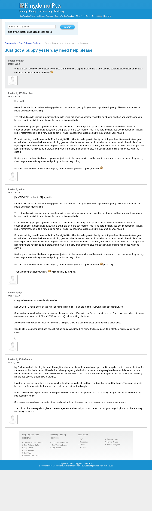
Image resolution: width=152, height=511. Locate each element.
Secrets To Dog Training (64, 16)
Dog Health (28, 448)
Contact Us (83, 442)
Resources (97, 16)
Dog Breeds (56, 448)
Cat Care (27, 453)
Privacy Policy (112, 439)
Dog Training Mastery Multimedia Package (36, 16)
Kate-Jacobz (25, 359)
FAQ (81, 439)
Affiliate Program (113, 445)
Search (82, 445)
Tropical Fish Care (31, 456)
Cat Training (29, 450)
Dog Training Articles (60, 442)
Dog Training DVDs (31, 445)
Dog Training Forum (59, 445)
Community (10, 43)
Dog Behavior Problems (30, 43)
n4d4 (21, 60)
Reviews (107, 16)
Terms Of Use (112, 442)
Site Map (82, 447)
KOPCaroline (26, 93)
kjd (20, 292)
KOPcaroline (30, 197)
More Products (83, 16)
